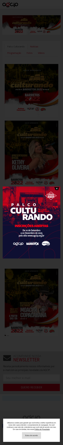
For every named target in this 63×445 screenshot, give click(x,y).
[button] (31, 435)
